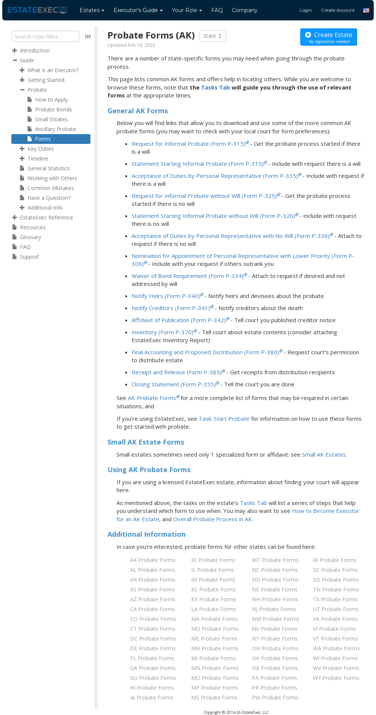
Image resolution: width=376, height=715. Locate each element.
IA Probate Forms (151, 697)
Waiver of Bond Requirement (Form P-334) (188, 276)
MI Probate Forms (213, 658)
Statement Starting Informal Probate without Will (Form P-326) (213, 215)
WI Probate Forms (335, 658)
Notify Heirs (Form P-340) (166, 296)
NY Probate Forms (275, 638)
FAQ (217, 10)
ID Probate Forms (213, 560)
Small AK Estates (324, 454)
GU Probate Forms (153, 677)
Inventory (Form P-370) (162, 332)
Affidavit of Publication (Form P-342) (179, 320)
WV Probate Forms (336, 668)
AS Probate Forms (152, 589)
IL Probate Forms (212, 569)
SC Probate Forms (335, 569)
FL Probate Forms (152, 658)
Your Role (187, 10)
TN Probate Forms (336, 589)
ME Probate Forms (214, 638)
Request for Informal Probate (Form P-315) (189, 143)
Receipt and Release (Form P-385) (177, 372)
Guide (138, 10)
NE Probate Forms (275, 589)
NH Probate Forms (275, 599)
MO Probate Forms (215, 677)
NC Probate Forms (275, 569)
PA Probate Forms (274, 677)
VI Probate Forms (334, 628)
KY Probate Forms (213, 599)
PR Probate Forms (274, 687)
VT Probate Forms (335, 638)
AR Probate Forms (152, 579)
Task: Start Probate (224, 418)
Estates (92, 10)
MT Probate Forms (275, 560)
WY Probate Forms (336, 677)
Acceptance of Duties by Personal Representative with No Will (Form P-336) (231, 235)
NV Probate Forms (275, 628)
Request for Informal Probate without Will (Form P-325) (204, 195)
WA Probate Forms (336, 648)
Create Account (338, 10)
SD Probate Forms (336, 579)
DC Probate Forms (153, 638)
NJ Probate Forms (274, 609)
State (212, 36)
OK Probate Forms (275, 658)
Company (245, 10)
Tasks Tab (215, 87)
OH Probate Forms (275, 648)
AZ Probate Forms (152, 599)
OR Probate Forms (275, 668)
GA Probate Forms (153, 668)
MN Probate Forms (215, 668)
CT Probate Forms (152, 628)
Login (305, 10)
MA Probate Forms (214, 618)
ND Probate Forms (275, 579)
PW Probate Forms (275, 697)
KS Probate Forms (213, 589)
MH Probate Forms (214, 648)
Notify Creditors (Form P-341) (171, 308)
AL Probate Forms (152, 569)
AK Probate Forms (152, 398)
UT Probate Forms (336, 609)
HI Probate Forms (152, 687)
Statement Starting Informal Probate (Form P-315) (198, 163)
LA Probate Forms (213, 609)
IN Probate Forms (213, 579)
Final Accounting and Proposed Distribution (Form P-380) (205, 352)
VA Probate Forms (335, 618)
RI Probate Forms (334, 560)
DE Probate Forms (153, 648)
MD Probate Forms (215, 628)
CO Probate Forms (153, 618)
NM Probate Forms (275, 618)
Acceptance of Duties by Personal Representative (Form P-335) (215, 175)
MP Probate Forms (214, 687)
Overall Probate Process (212, 519)
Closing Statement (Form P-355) (174, 384)
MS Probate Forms (214, 697)
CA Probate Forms (152, 609)
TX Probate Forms (335, 599)
